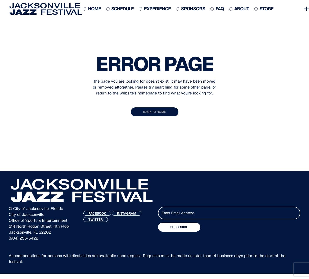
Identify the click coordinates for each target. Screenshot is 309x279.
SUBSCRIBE (179, 227)
